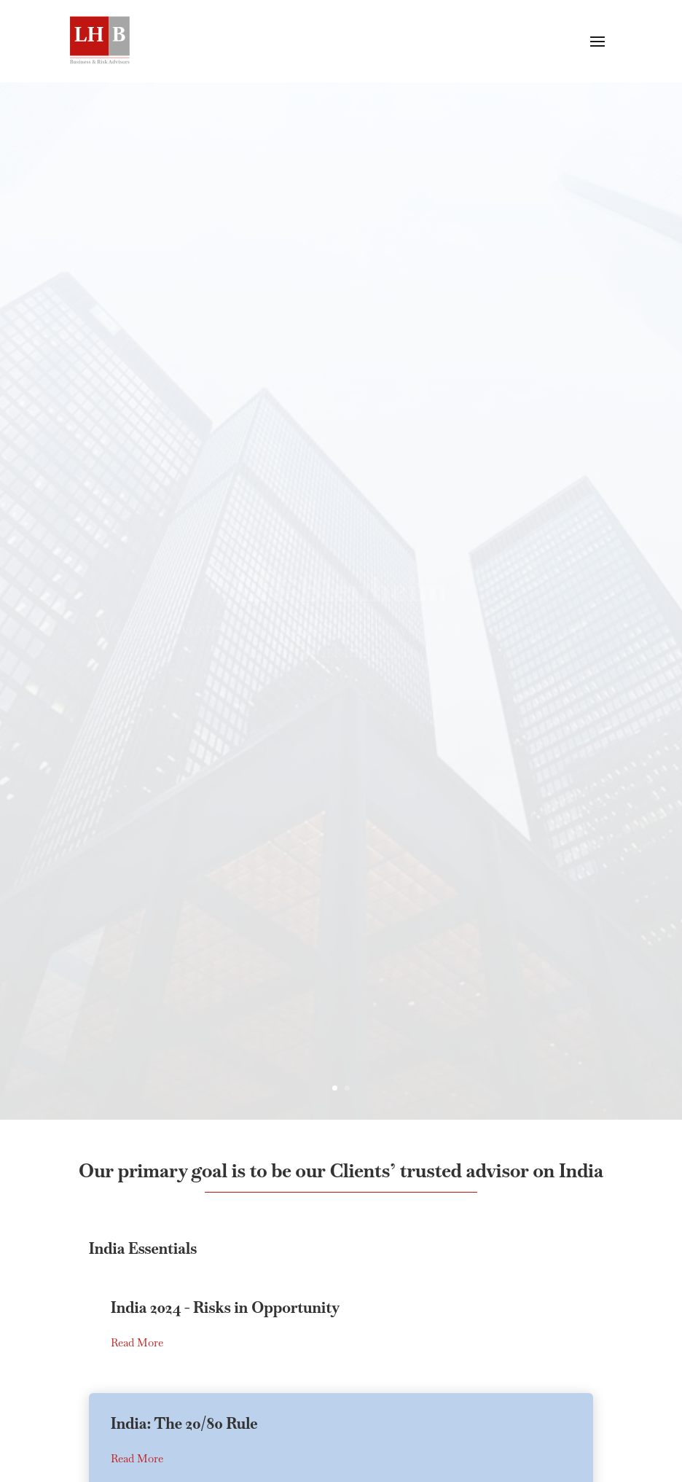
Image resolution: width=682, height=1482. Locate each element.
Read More (137, 1459)
